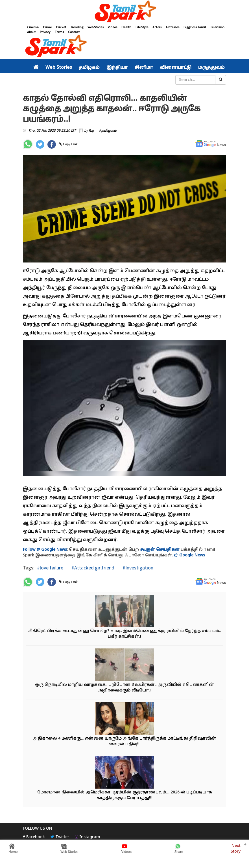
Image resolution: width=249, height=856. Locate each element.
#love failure (50, 567)
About (31, 32)
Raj (91, 131)
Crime (47, 27)
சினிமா (143, 68)
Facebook (34, 837)
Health (126, 27)
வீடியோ (128, 80)
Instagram (87, 837)
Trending (76, 27)
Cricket (61, 27)
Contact (74, 32)
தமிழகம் (89, 68)
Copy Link (70, 144)
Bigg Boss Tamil (195, 27)
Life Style (142, 27)
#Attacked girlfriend (92, 567)
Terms (59, 32)
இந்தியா (117, 68)
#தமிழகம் (108, 131)
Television (217, 27)
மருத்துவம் (211, 68)
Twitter (60, 837)
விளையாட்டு (175, 68)
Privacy (45, 32)
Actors (156, 27)
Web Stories (96, 27)
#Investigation (137, 567)
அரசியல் (44, 80)
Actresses (172, 27)
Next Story (236, 848)
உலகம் (109, 80)
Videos (112, 27)
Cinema (33, 27)
